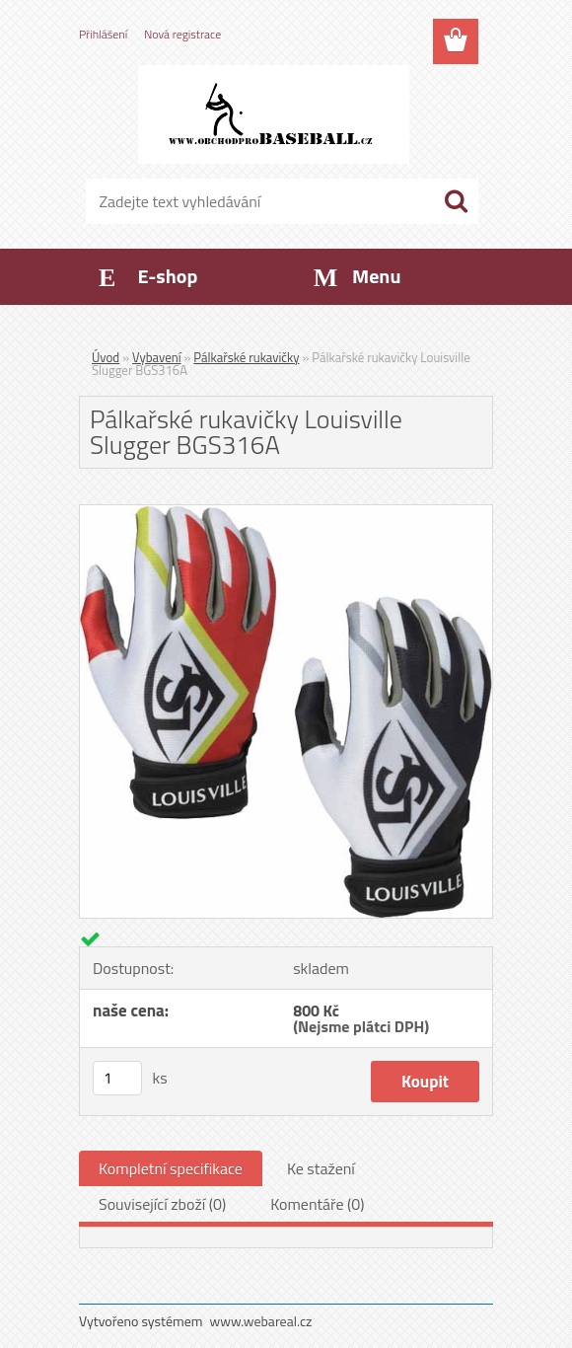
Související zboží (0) (162, 1204)
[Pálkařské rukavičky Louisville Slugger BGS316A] (286, 513)
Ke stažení (321, 1168)
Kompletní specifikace (171, 1168)
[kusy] (117, 1078)
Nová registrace (182, 34)
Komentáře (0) (317, 1204)
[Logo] (273, 114)
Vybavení (156, 357)
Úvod (105, 357)
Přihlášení (103, 34)
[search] (455, 201)
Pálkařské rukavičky (246, 357)
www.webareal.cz (261, 1321)
